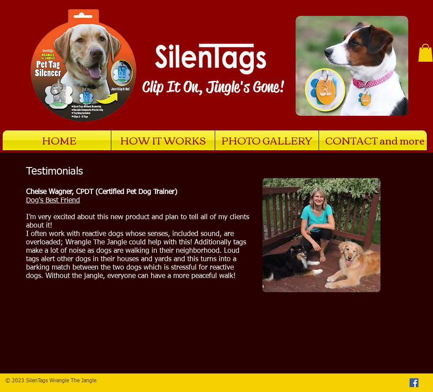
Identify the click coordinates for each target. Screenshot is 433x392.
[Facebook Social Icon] (414, 382)
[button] (425, 53)
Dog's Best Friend (53, 200)
